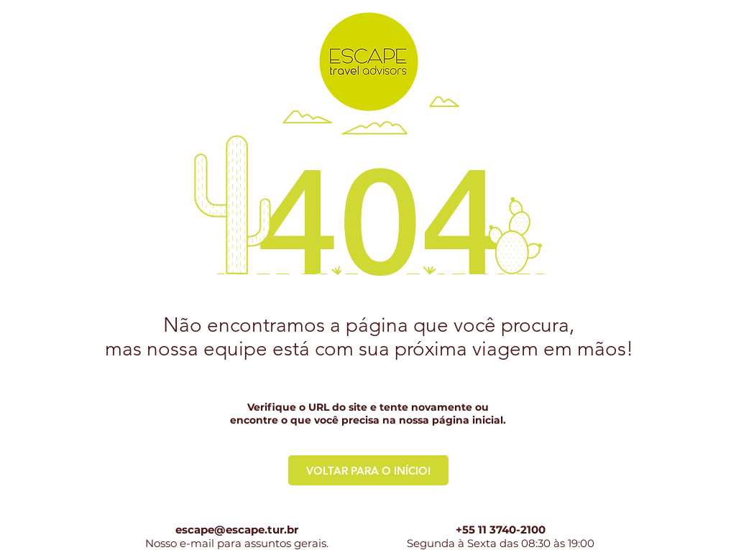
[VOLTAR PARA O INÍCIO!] (368, 470)
